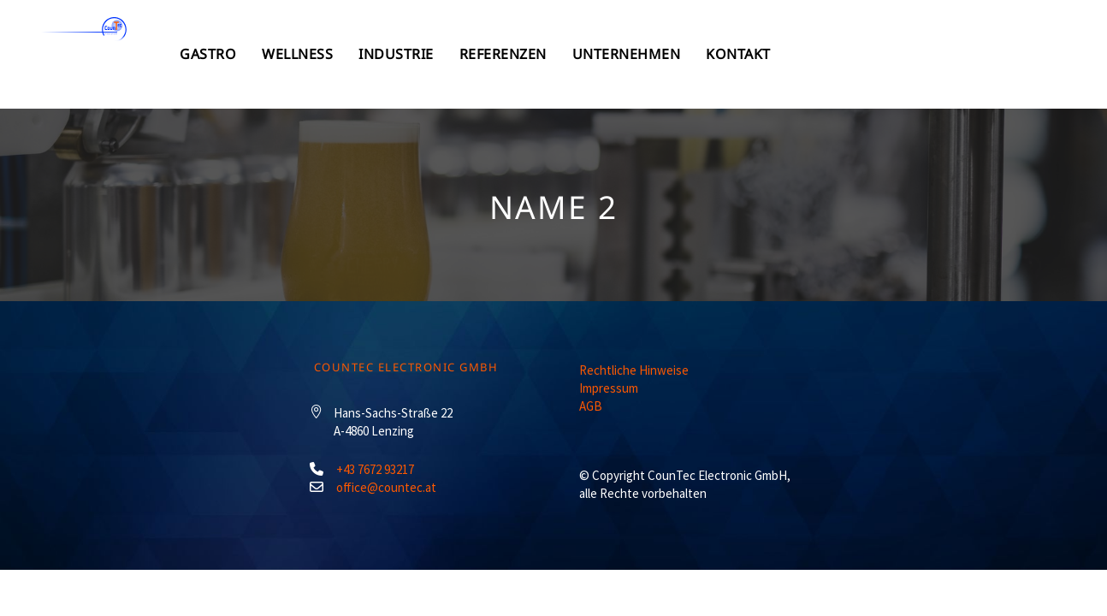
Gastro (379, 53)
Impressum (608, 388)
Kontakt (952, 53)
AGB (590, 406)
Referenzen (699, 53)
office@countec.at (386, 487)
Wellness (476, 53)
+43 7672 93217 (375, 469)
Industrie (584, 53)
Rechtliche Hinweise (634, 370)
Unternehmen (832, 53)
